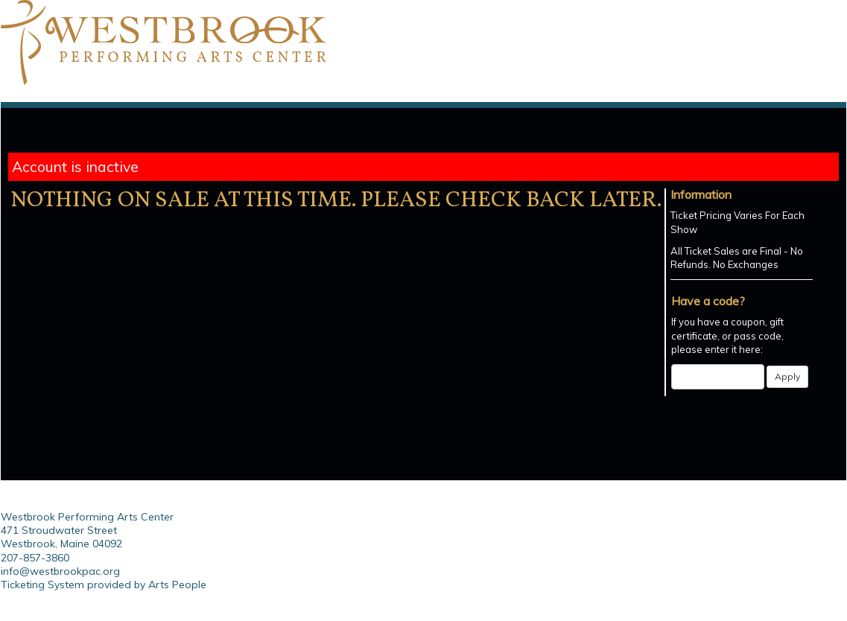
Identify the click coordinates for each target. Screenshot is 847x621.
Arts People (177, 584)
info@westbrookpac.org (60, 571)
